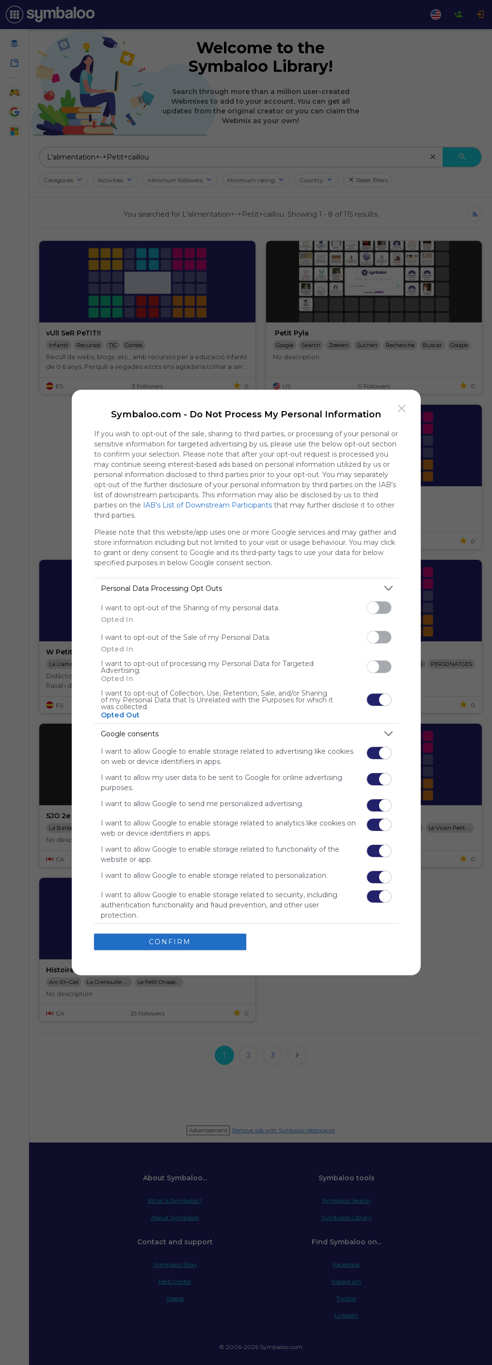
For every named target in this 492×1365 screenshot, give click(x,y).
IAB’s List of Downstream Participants (207, 505)
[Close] (402, 408)
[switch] (379, 607)
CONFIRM (170, 941)
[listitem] (246, 588)
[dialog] (246, 682)
